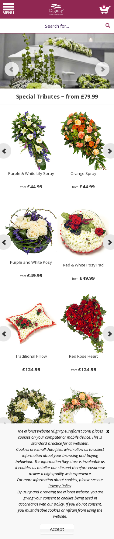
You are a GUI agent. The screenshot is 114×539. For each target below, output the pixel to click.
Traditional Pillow (31, 356)
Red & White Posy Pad (83, 265)
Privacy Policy (59, 486)
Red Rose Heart (83, 356)
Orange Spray (83, 173)
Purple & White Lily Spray (31, 173)
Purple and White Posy (31, 262)
